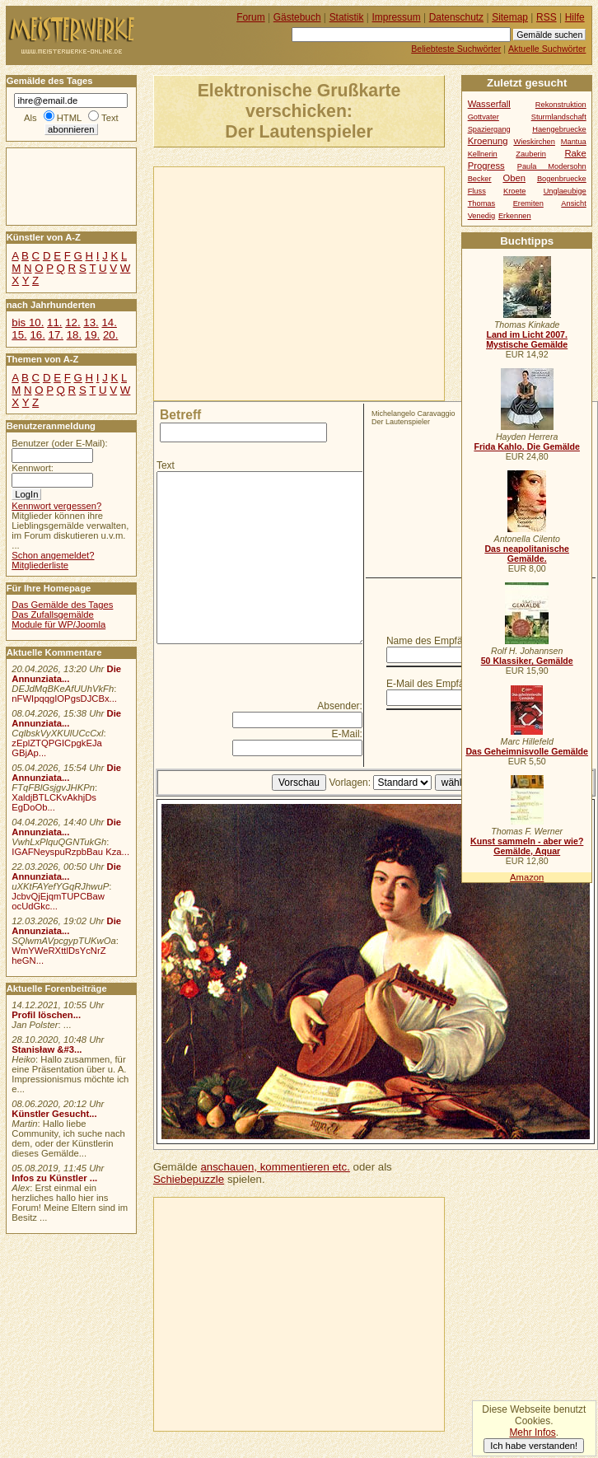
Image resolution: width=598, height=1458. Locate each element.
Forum (250, 17)
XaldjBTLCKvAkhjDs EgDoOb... (54, 802)
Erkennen (514, 216)
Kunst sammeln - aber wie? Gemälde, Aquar (526, 846)
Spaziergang (489, 129)
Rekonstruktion (560, 104)
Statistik (346, 17)
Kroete (514, 191)
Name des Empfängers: (438, 641)
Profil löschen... (46, 1015)
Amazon (527, 877)
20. (110, 335)
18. (74, 335)
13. (90, 322)
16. (37, 335)
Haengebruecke (559, 129)
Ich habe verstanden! (533, 1446)
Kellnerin (483, 154)
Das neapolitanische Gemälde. (526, 553)
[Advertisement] (328, 282)
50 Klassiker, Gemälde (527, 661)
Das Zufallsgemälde (53, 614)
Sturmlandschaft (558, 117)
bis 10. (28, 322)
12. (72, 322)
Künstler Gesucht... (54, 1114)
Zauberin (531, 154)
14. (108, 322)
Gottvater (483, 117)
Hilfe (575, 17)
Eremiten (528, 203)
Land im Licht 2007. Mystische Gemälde (527, 339)
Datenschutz (456, 17)
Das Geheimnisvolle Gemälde (526, 751)
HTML (69, 118)
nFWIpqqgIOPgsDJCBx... (64, 698)
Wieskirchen (534, 142)
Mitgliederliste (40, 565)
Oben (514, 178)
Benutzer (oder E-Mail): (59, 443)
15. (19, 335)
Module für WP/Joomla (58, 624)
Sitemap (510, 17)
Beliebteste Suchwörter (456, 49)
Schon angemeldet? (53, 555)
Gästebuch (297, 17)
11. (54, 322)
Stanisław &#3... (47, 1049)
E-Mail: (347, 734)
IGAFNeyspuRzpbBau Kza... (70, 852)
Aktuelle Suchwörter (547, 49)
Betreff (180, 415)
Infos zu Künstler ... (54, 1178)
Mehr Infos (532, 1432)
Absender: (339, 706)
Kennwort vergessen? (56, 506)
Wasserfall (489, 104)
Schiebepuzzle (188, 1179)
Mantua (573, 142)
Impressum (396, 17)
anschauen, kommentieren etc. (274, 1167)
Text (166, 465)
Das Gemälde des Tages (62, 605)
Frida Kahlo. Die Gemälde (527, 446)
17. (56, 335)
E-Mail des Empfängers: (439, 683)
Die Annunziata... (66, 674)
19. (92, 335)
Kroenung (488, 141)
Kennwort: (33, 468)
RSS (546, 17)
